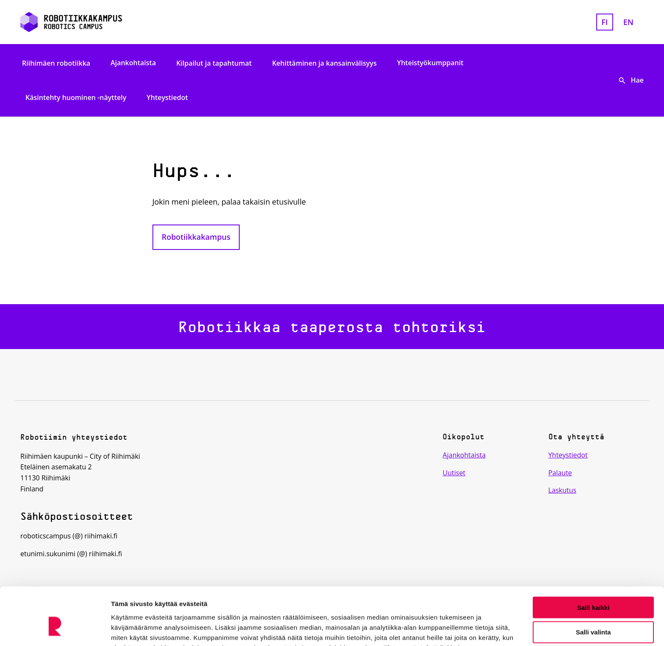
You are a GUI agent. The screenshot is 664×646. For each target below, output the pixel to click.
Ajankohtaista (133, 62)
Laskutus (562, 490)
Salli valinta (593, 586)
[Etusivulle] (120, 22)
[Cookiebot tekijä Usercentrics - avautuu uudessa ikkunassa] (55, 629)
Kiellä (593, 611)
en (628, 22)
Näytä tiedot (452, 629)
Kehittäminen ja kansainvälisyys (324, 63)
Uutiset (454, 472)
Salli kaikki (593, 561)
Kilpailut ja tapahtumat (214, 63)
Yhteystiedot (167, 97)
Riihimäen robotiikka (56, 63)
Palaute (560, 472)
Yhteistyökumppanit (430, 62)
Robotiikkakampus (196, 237)
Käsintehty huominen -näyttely (75, 97)
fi (604, 22)
